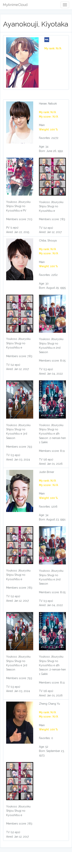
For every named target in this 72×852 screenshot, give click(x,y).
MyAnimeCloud (15, 5)
